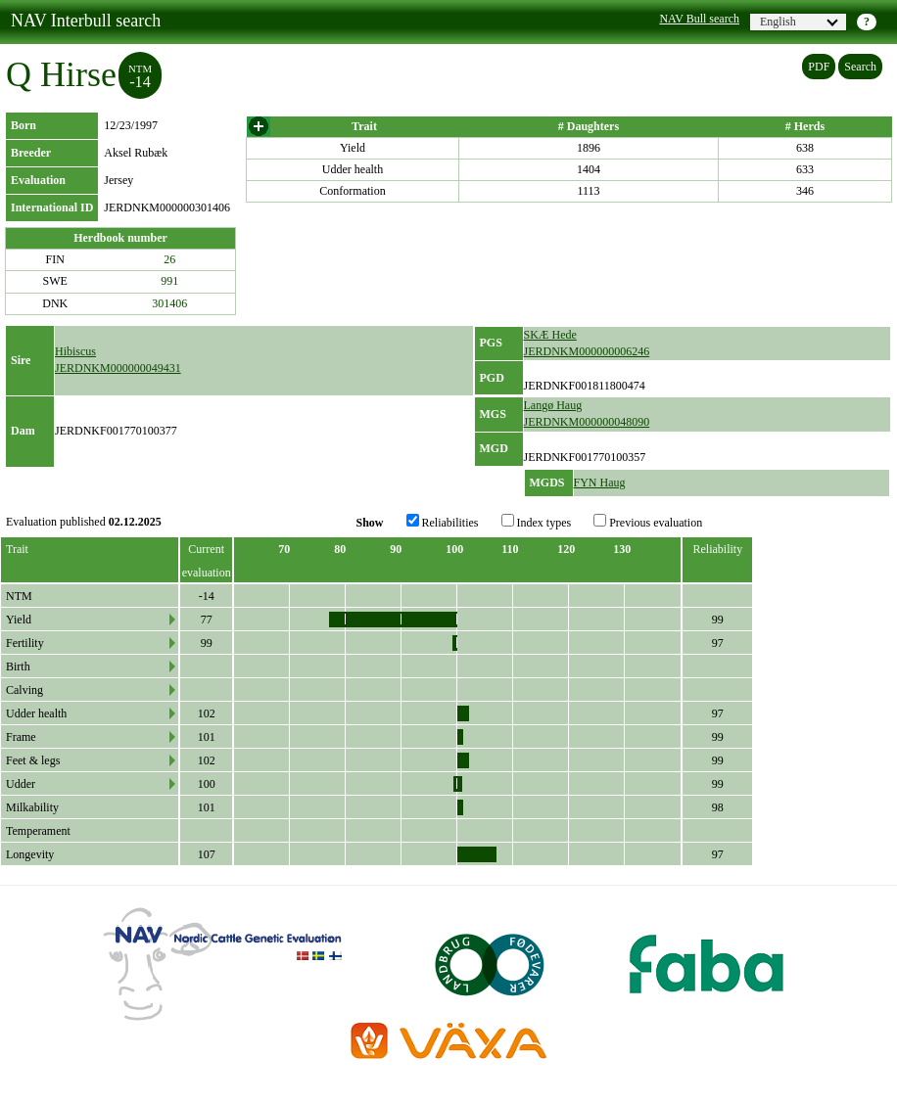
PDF (818, 66)
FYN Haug (600, 482)
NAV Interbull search (86, 20)
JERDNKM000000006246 (587, 351)
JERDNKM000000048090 (587, 422)
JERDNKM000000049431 (118, 368)
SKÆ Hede (550, 335)
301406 (169, 303)
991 (169, 281)
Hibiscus (75, 351)
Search (860, 66)
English (799, 21)
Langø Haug (553, 405)
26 (169, 259)
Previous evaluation (647, 521)
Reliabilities (442, 521)
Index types (536, 521)
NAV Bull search (699, 18)
